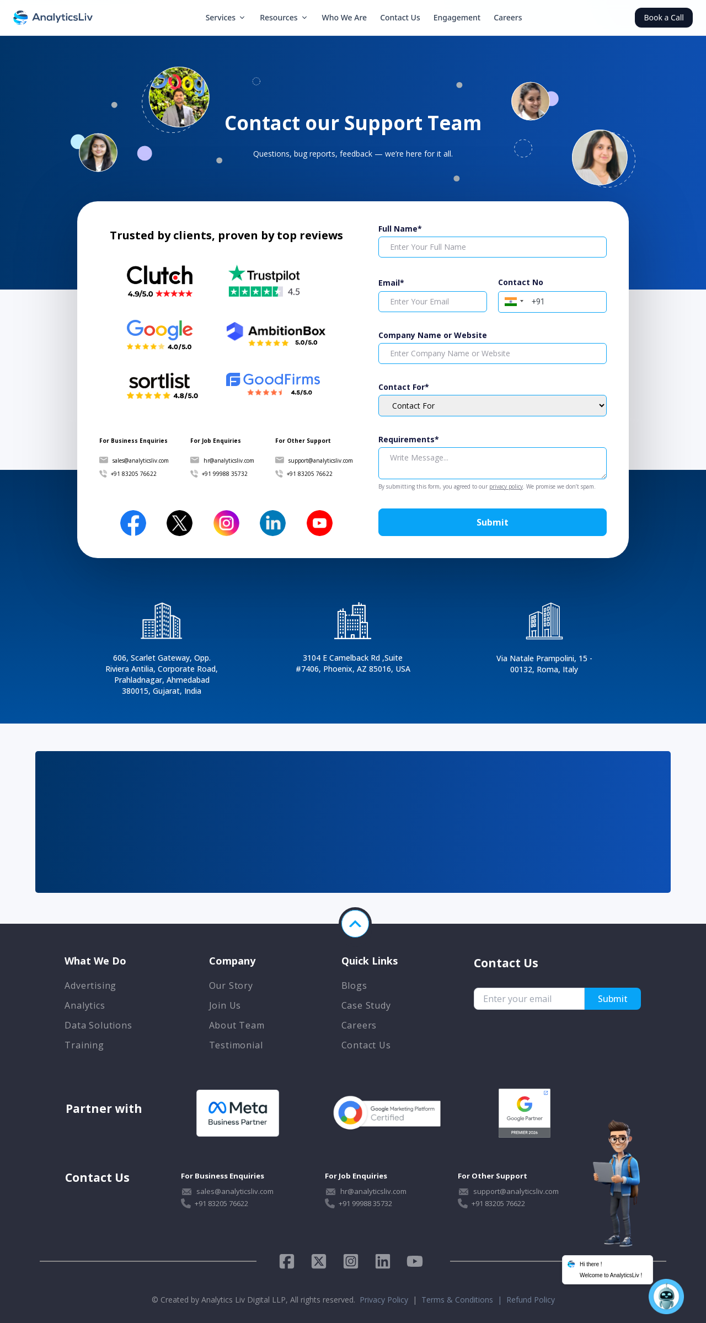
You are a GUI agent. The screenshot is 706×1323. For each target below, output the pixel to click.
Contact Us (400, 17)
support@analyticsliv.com (320, 460)
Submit (493, 522)
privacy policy (506, 486)
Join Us (225, 1005)
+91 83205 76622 (134, 474)
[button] (512, 300)
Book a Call (664, 17)
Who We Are (344, 17)
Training (84, 1045)
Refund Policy (530, 1299)
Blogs (354, 985)
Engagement (457, 17)
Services (226, 17)
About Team (237, 1025)
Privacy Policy (384, 1299)
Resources (284, 17)
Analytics (85, 1005)
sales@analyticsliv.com (141, 460)
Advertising (90, 985)
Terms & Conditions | (463, 1299)
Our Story (231, 985)
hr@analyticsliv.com (229, 460)
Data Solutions (98, 1025)
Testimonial (236, 1045)
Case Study (366, 1005)
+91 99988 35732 (225, 474)
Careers (508, 17)
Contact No (520, 282)
